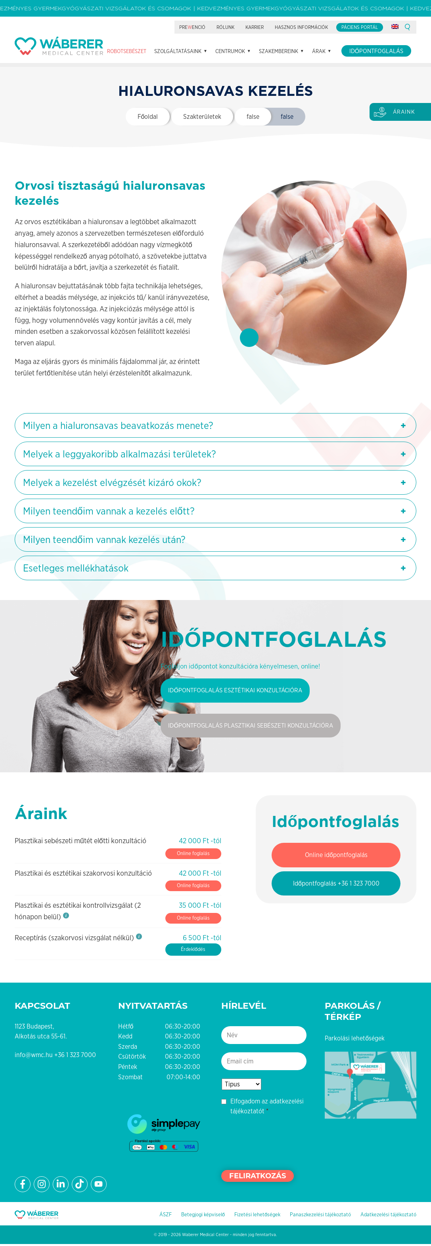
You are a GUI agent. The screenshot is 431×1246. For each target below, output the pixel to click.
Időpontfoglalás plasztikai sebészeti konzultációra (255, 727)
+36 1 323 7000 (75, 1056)
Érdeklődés (193, 950)
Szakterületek (202, 117)
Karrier (254, 74)
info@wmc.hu (34, 1056)
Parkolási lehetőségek (355, 1040)
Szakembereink (278, 98)
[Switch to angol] (394, 73)
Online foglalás (193, 855)
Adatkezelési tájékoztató (388, 1216)
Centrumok (230, 98)
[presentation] (281, 1143)
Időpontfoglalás (376, 98)
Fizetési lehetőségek (257, 1216)
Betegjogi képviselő (203, 1216)
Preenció (192, 74)
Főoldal (148, 117)
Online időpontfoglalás (336, 856)
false (253, 117)
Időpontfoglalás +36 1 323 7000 (336, 885)
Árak (319, 98)
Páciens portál (359, 74)
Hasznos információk (301, 74)
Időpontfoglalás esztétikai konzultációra (239, 691)
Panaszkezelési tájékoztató (320, 1216)
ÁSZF (165, 1216)
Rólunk (225, 74)
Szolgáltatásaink (177, 98)
